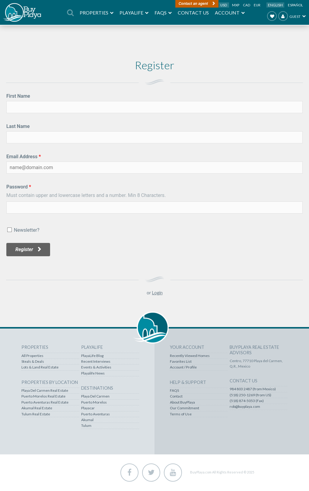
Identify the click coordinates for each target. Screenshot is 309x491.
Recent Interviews (95, 361)
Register (24, 249)
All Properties (32, 356)
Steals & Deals (32, 361)
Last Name (18, 126)
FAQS (174, 390)
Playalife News (93, 373)
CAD (247, 5)
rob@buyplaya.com (245, 406)
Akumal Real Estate (36, 408)
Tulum (86, 426)
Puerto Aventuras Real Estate (44, 402)
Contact (176, 396)
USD (224, 5)
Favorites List (181, 361)
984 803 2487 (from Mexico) (253, 389)
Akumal (87, 420)
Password (17, 187)
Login (157, 292)
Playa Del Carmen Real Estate (44, 390)
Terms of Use (181, 414)
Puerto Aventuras (95, 414)
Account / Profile (183, 367)
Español (295, 5)
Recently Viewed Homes (190, 356)
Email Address (21, 156)
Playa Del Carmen (95, 396)
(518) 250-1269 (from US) (250, 395)
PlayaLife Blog (92, 356)
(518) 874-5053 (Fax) (247, 401)
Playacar (88, 408)
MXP (236, 5)
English (275, 5)
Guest (289, 16)
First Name (18, 96)
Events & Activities (96, 367)
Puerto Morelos (94, 402)
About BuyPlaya (182, 402)
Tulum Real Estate (35, 414)
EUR (257, 5)
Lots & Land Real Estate (40, 367)
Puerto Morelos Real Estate (43, 396)
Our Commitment (184, 408)
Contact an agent (193, 4)
